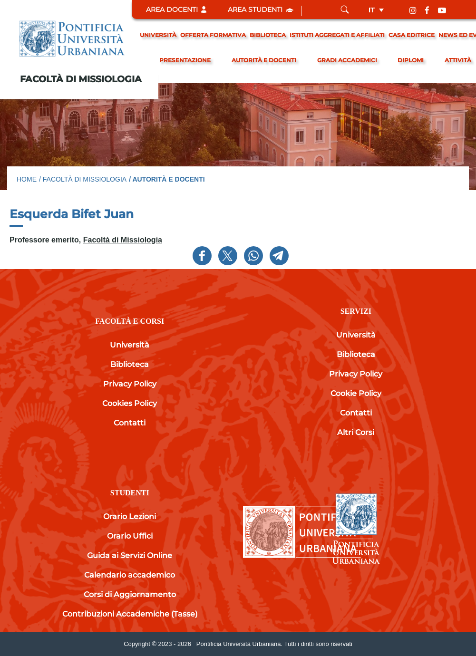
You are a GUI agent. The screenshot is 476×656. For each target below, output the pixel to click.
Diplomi (411, 60)
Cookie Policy (355, 393)
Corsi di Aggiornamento (130, 594)
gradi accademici (347, 60)
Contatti (130, 422)
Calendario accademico (129, 574)
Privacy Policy (129, 383)
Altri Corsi (355, 432)
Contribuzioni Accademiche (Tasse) (129, 613)
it (372, 10)
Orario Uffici (130, 535)
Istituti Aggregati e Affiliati (337, 35)
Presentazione (185, 60)
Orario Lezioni (129, 516)
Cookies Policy (129, 403)
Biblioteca (268, 35)
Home (27, 179)
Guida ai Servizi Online (129, 555)
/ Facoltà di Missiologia (82, 179)
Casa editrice (412, 35)
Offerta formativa (213, 35)
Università (158, 35)
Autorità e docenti (264, 60)
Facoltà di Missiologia (81, 79)
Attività (458, 60)
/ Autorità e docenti (166, 179)
